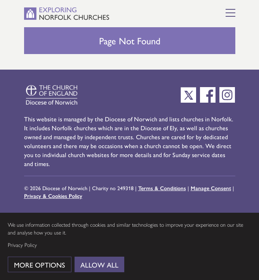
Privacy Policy (22, 244)
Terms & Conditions (162, 188)
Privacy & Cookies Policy (53, 196)
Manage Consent (211, 188)
